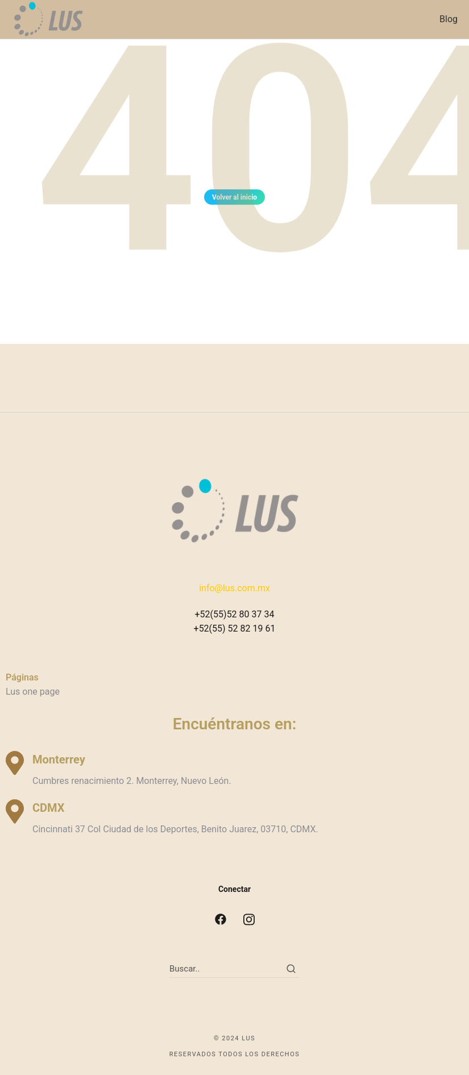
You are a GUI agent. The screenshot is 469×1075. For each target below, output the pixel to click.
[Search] (291, 968)
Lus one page (33, 691)
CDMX (48, 808)
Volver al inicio (234, 199)
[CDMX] (15, 811)
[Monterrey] (15, 763)
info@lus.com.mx (234, 588)
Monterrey (58, 759)
